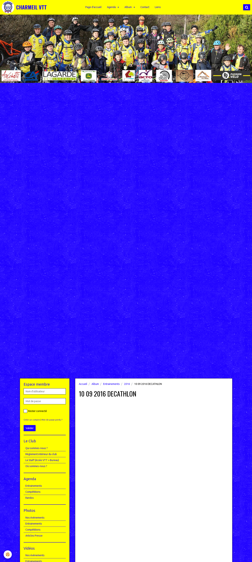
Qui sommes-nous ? (36, 448)
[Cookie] (8, 554)
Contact (146, 7)
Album (129, 7)
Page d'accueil (94, 7)
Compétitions (33, 491)
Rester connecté (35, 411)
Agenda (112, 7)
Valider (30, 428)
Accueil (83, 383)
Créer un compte (32, 420)
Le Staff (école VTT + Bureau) (42, 460)
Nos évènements (35, 555)
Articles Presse (34, 535)
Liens (159, 7)
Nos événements (35, 517)
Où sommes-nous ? (36, 466)
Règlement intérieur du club (41, 454)
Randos (29, 497)
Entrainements (111, 383)
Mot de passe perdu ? (52, 420)
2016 (127, 383)
